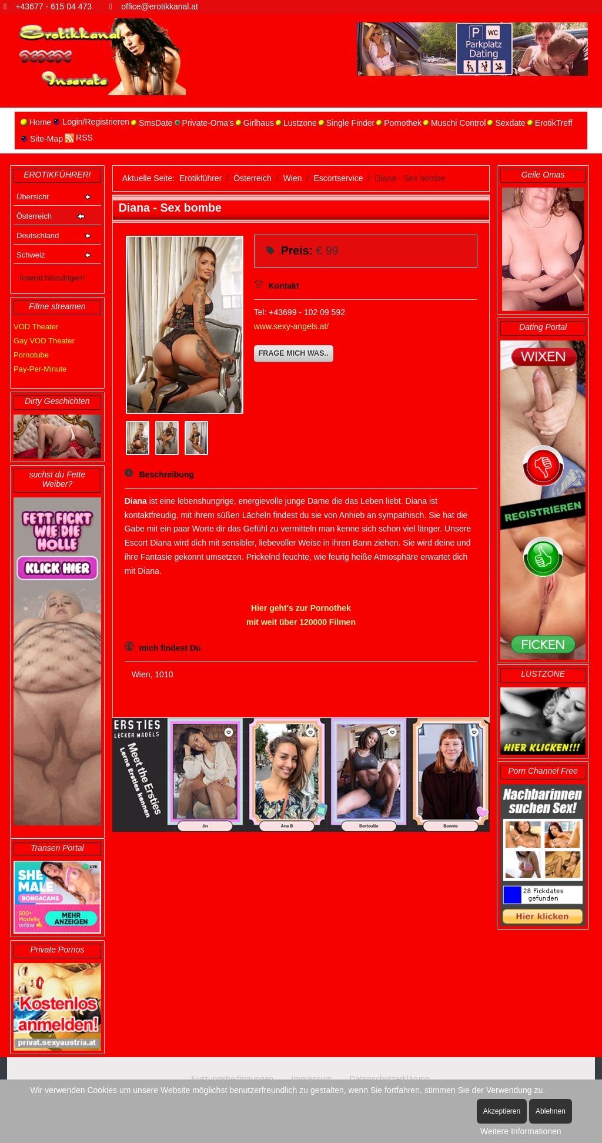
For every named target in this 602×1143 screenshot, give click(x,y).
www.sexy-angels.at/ (291, 326)
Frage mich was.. (294, 353)
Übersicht (32, 196)
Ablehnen (551, 1111)
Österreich (34, 216)
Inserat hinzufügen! (52, 277)
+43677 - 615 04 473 (53, 6)
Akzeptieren (501, 1111)
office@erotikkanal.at (159, 6)
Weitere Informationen (520, 1131)
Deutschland (37, 235)
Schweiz (30, 254)
